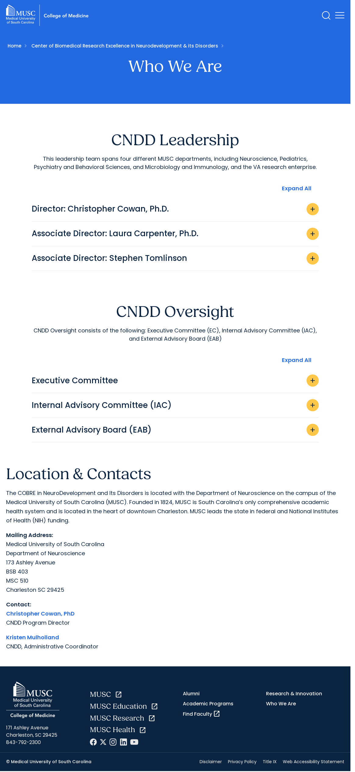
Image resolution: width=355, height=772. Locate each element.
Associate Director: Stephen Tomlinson (175, 258)
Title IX (270, 762)
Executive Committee (175, 380)
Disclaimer (211, 762)
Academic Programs (208, 703)
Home (14, 46)
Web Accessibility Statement (313, 762)
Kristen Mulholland (32, 637)
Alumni (191, 693)
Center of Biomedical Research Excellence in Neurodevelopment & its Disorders (124, 46)
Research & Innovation (294, 693)
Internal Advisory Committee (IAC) (175, 405)
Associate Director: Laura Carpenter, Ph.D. (175, 234)
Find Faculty (201, 714)
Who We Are (281, 703)
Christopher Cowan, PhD (40, 613)
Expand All (296, 188)
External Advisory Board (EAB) (175, 430)
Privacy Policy (242, 762)
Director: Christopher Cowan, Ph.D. (175, 209)
